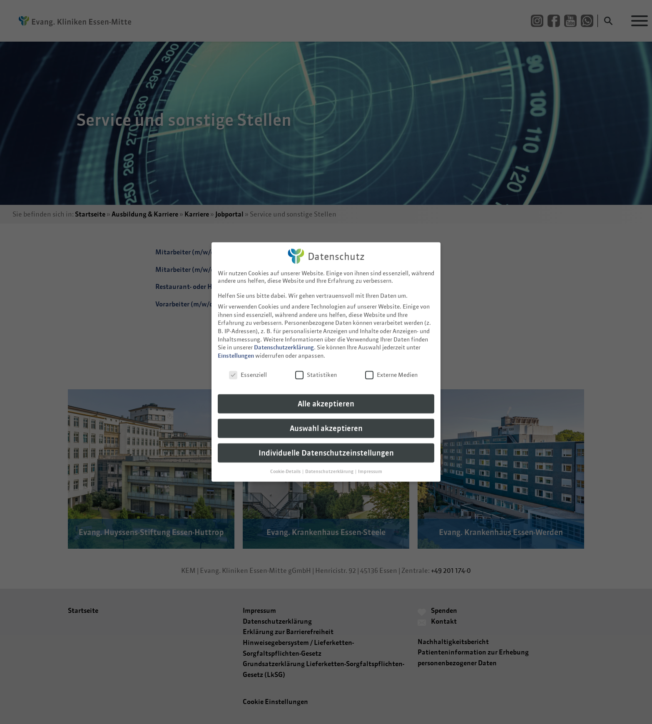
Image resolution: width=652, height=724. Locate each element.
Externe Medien (391, 369)
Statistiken (316, 369)
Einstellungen (236, 349)
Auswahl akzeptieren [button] (326, 422)
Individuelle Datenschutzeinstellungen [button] (326, 447)
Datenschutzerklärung (284, 341)
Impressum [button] (370, 465)
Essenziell (248, 369)
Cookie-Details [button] (285, 465)
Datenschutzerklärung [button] (329, 465)
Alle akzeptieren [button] (326, 397)
